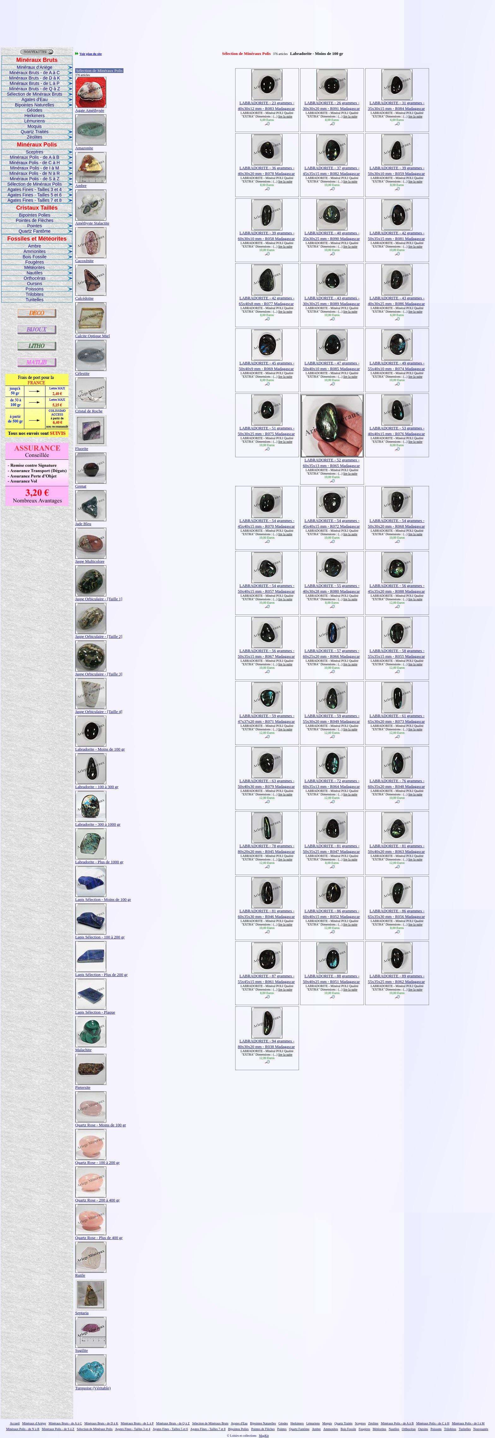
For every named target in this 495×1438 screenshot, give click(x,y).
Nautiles (35, 272)
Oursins (34, 283)
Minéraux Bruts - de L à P (34, 83)
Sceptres (34, 151)
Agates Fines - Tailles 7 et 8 (35, 200)
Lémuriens (34, 120)
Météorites (34, 267)
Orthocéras (34, 278)
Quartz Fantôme (35, 231)
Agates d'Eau (34, 99)
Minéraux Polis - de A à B (34, 157)
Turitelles (34, 299)
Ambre (34, 246)
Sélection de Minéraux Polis (34, 184)
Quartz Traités (35, 131)
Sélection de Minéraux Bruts (34, 94)
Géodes (34, 110)
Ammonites (34, 251)
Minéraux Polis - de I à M (34, 168)
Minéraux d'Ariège (34, 67)
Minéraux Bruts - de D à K (34, 78)
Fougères (34, 262)
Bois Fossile (34, 256)
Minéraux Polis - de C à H (34, 162)
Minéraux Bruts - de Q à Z (34, 88)
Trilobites (34, 294)
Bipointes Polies (35, 215)
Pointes (34, 225)
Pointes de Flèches (34, 220)
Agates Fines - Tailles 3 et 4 (35, 189)
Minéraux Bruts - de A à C (34, 72)
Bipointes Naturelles (34, 104)
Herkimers (35, 115)
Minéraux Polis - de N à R (34, 173)
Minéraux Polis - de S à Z (34, 178)
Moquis (34, 126)
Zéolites (34, 137)
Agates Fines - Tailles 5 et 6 (35, 194)
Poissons (35, 288)
